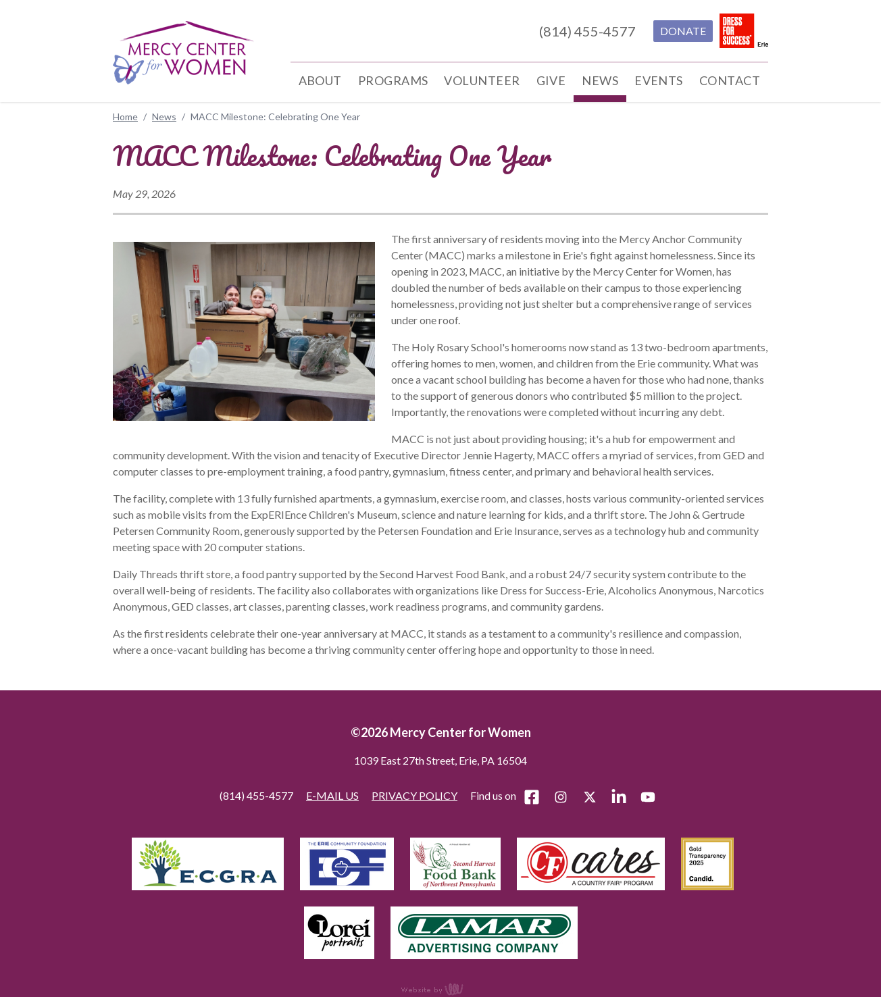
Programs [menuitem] (393, 80)
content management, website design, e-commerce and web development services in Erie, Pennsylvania (440, 989)
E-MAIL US (332, 795)
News (164, 116)
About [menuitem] (320, 80)
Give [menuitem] (551, 80)
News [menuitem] (600, 80)
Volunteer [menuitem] (482, 80)
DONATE (683, 30)
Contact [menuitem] (729, 80)
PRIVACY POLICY (414, 795)
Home (125, 116)
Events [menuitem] (658, 80)
